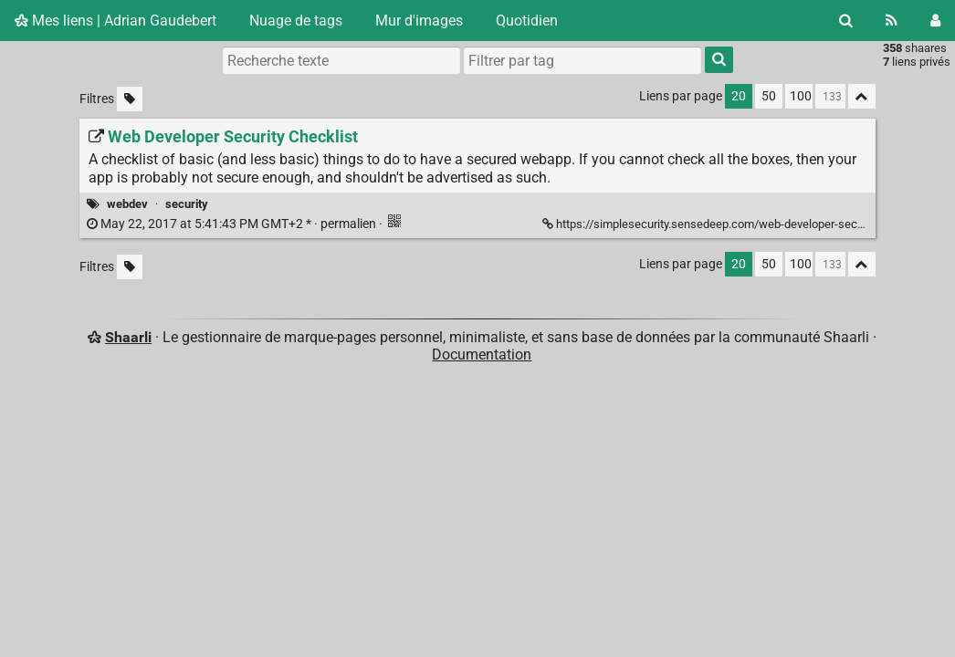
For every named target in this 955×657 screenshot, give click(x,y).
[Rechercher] (845, 20)
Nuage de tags (295, 20)
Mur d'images (419, 20)
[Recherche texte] (341, 60)
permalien (233, 224)
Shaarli (128, 337)
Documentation (481, 354)
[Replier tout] (862, 96)
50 (768, 96)
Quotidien (527, 20)
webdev (127, 204)
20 (738, 96)
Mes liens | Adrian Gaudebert (115, 20)
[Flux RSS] (891, 20)
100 (801, 96)
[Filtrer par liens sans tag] (129, 99)
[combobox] (582, 60)
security (186, 204)
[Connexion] (935, 20)
